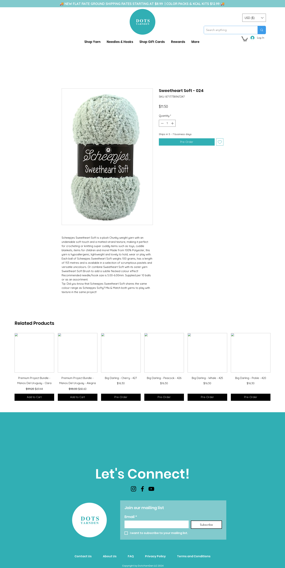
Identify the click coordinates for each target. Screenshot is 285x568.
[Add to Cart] (34, 397)
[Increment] (172, 123)
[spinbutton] (167, 123)
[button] (254, 18)
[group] (142, 367)
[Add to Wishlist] (220, 142)
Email (131, 517)
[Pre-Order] (121, 397)
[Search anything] (228, 30)
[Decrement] (161, 123)
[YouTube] (151, 488)
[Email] (155, 524)
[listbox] (254, 18)
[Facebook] (142, 488)
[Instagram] (133, 488)
